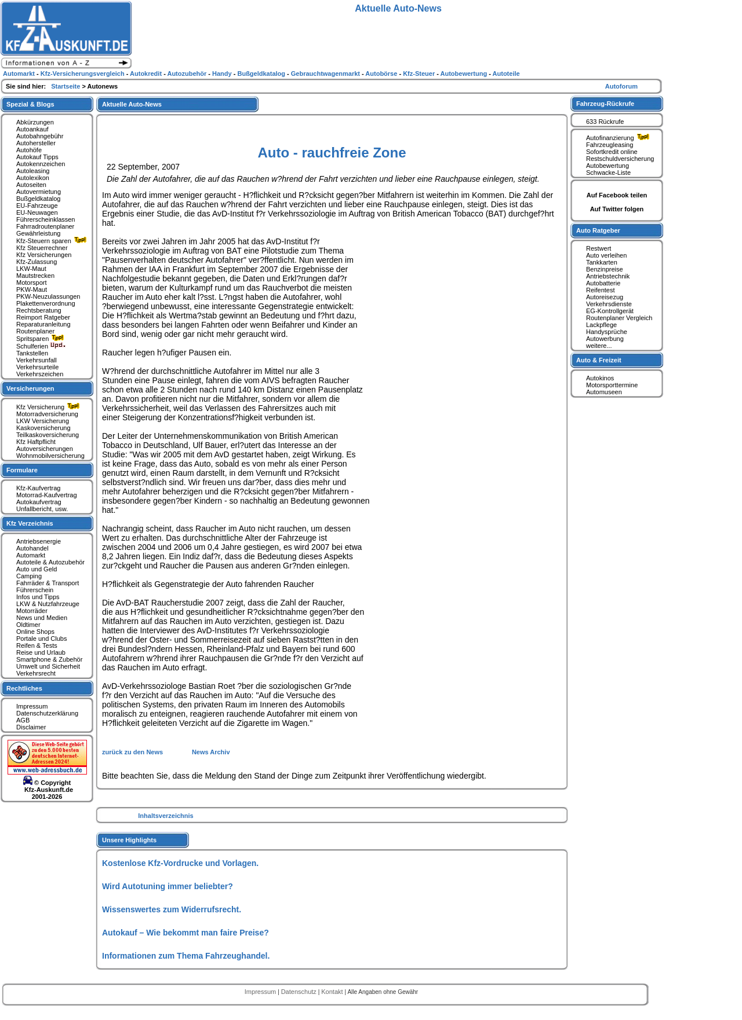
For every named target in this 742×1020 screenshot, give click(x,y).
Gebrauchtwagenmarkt (326, 73)
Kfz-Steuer (420, 73)
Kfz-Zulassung (36, 261)
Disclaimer (31, 727)
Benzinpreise (604, 269)
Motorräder (32, 610)
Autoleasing (33, 170)
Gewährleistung (38, 233)
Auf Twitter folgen (617, 209)
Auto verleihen (606, 255)
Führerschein (34, 589)
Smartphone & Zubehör (49, 659)
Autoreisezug (604, 296)
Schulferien (41, 346)
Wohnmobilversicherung (50, 455)
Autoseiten (31, 184)
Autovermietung (38, 191)
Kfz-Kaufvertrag (38, 488)
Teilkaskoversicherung (47, 434)
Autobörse (382, 73)
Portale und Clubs (41, 638)
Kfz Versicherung (49, 406)
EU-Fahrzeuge (37, 205)
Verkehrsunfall (36, 360)
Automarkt (30, 555)
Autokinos (600, 378)
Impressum (32, 706)
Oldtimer (28, 624)
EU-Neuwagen (37, 212)
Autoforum (621, 86)
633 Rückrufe (605, 121)
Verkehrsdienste (609, 303)
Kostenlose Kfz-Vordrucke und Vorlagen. (180, 863)
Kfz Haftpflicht (36, 441)
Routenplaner (35, 331)
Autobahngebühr (39, 136)
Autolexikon (32, 177)
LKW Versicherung (42, 420)
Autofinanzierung (619, 137)
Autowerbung (605, 338)
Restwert (598, 248)
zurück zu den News (133, 752)
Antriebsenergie (38, 541)
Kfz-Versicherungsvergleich (83, 73)
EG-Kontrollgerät (610, 310)
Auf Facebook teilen (617, 195)
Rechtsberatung (38, 310)
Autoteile (506, 73)
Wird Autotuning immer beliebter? (167, 886)
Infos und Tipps (38, 596)
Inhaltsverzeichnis (165, 815)
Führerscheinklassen (45, 219)
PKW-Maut (31, 289)
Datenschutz (299, 991)
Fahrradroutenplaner (45, 226)
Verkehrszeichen (39, 373)
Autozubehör (187, 73)
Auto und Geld (36, 569)
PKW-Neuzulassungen (48, 296)
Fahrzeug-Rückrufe (605, 103)
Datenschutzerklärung (47, 713)
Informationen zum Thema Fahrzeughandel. (186, 955)
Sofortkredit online (612, 151)
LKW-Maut (31, 268)
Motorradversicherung (47, 413)
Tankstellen (32, 353)
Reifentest (600, 290)
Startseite (66, 86)
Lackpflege (601, 324)
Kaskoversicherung (43, 427)
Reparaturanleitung (43, 324)
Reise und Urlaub (41, 652)
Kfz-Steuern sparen (52, 240)
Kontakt (332, 991)
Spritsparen (41, 338)
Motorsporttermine (612, 384)
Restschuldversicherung (620, 158)
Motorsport (31, 282)
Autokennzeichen (40, 163)
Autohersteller (36, 143)
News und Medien (41, 617)
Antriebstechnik (608, 276)
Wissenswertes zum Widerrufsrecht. (171, 909)
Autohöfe (29, 149)
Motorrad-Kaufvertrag (46, 494)
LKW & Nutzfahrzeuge (47, 603)
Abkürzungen (35, 122)
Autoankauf (32, 129)
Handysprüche (606, 331)
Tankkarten (601, 262)
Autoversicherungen (44, 448)
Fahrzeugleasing (609, 144)
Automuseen (604, 391)
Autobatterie (603, 283)
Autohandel (32, 548)
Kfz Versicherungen (43, 254)
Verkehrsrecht (36, 673)
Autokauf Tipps (37, 156)
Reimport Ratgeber (43, 317)
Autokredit (146, 73)
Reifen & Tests (36, 645)
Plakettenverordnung (45, 303)
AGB (23, 720)
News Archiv (211, 752)
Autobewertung (607, 165)
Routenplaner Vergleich (619, 317)
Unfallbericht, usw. (42, 508)
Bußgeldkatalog (38, 198)
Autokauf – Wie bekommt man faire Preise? (185, 932)
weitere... (599, 345)
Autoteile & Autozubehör (50, 562)
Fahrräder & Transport (47, 582)
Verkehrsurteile (37, 367)
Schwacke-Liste (608, 172)
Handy (223, 73)
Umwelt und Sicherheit (48, 666)
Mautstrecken (35, 275)
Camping (29, 576)
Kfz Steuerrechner (42, 247)
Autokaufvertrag (38, 501)
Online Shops (35, 631)
